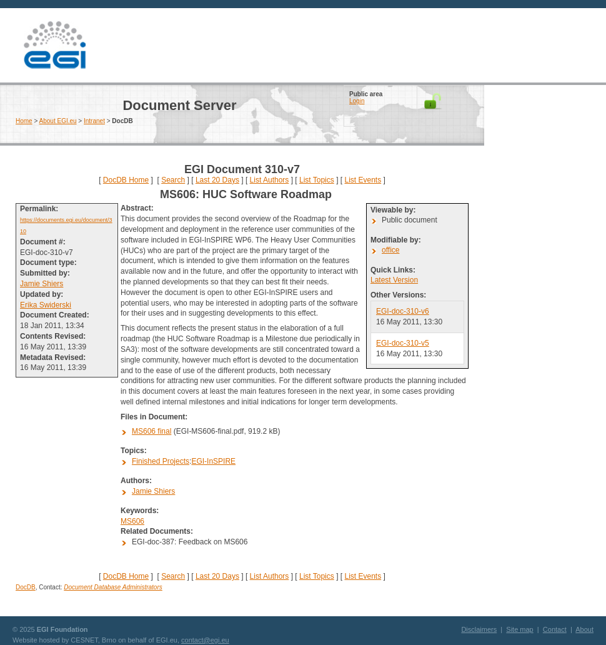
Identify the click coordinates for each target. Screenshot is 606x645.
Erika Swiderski (45, 305)
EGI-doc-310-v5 (402, 343)
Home (24, 121)
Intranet (94, 121)
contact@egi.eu (205, 640)
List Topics (316, 180)
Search (173, 180)
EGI (54, 45)
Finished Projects (160, 461)
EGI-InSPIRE (213, 461)
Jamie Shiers (41, 283)
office (390, 250)
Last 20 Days (217, 180)
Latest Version (394, 280)
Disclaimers (479, 629)
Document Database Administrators (113, 587)
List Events (362, 180)
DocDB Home (126, 180)
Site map (519, 629)
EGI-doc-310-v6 (402, 311)
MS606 (132, 521)
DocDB (26, 587)
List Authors (269, 180)
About (584, 629)
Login (356, 101)
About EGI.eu (58, 121)
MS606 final (151, 431)
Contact (555, 629)
